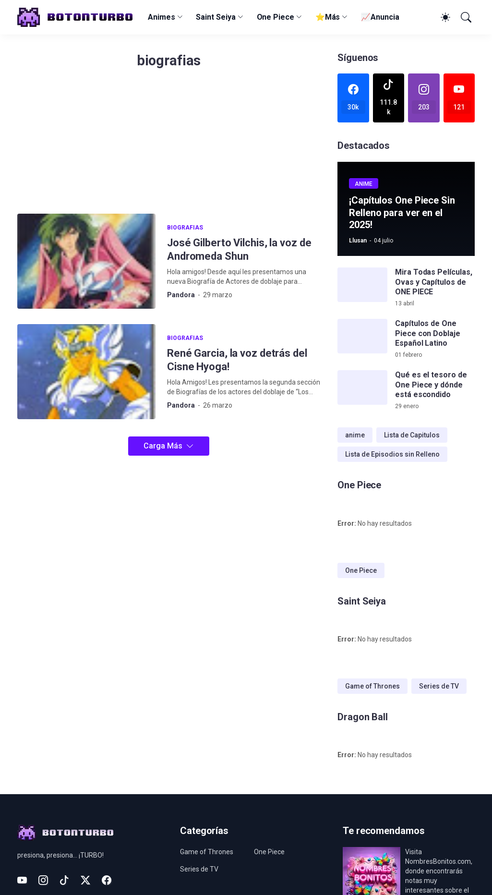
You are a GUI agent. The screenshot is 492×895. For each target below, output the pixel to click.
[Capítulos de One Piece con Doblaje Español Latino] (362, 336)
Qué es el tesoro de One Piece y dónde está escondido (431, 384)
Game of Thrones (372, 686)
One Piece (275, 17)
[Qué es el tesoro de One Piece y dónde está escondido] (362, 387)
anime (355, 435)
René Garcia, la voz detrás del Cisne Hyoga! (237, 360)
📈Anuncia (380, 17)
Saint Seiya (215, 17)
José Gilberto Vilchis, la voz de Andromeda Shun (239, 249)
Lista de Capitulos (412, 435)
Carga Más (163, 445)
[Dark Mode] (444, 17)
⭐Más (327, 17)
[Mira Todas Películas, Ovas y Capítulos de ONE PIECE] (362, 284)
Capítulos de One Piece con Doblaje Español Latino (427, 333)
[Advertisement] (168, 146)
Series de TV (439, 686)
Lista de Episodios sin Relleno (392, 454)
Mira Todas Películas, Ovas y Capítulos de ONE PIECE (433, 281)
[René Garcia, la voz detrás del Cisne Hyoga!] (86, 371)
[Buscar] (465, 17)
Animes (161, 17)
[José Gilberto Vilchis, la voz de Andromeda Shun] (86, 261)
